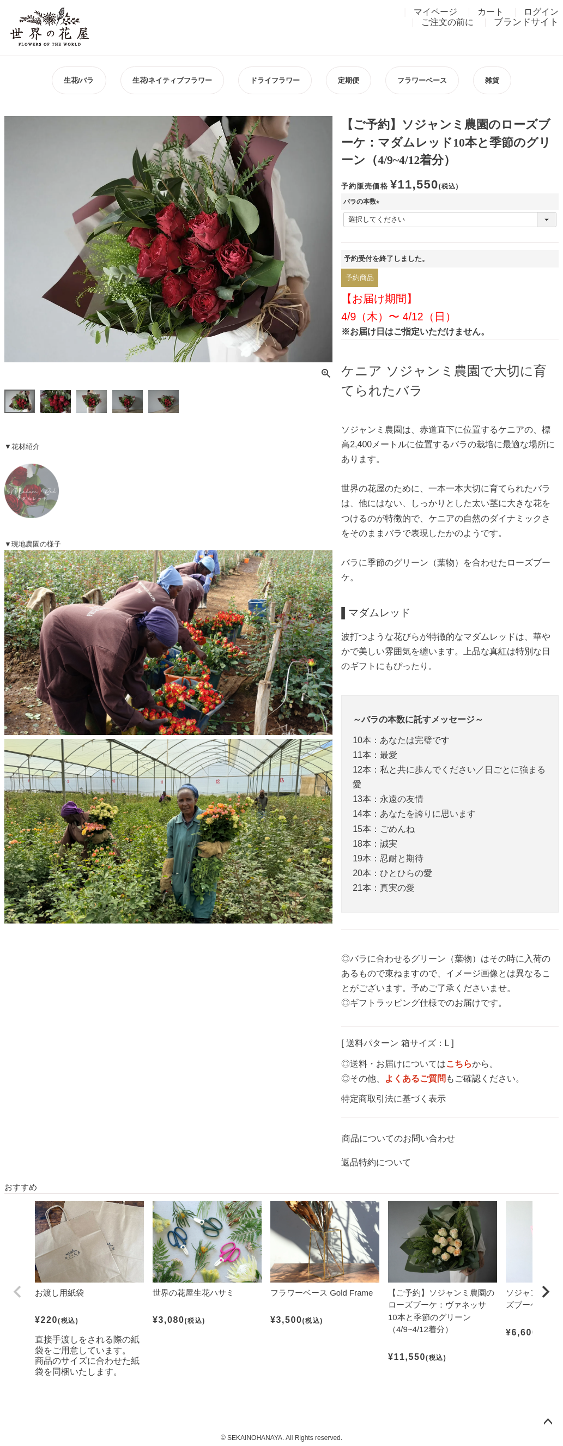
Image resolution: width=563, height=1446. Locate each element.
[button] (17, 1292)
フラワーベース (422, 80)
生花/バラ (79, 80)
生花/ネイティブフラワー (172, 80)
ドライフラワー (275, 80)
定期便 (348, 80)
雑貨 (492, 80)
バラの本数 (363, 201)
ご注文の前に (447, 22)
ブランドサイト (526, 22)
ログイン (541, 11)
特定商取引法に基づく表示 (393, 1098)
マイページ (435, 11)
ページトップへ (547, 1422)
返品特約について (376, 1162)
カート (490, 11)
